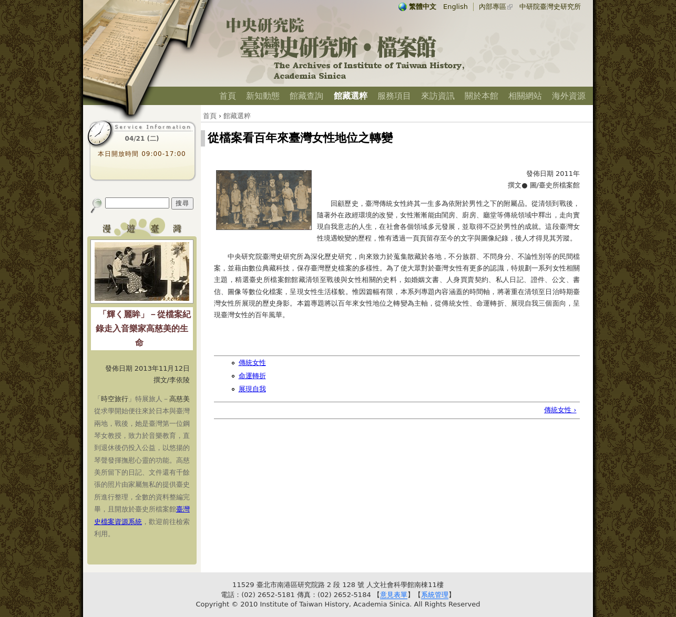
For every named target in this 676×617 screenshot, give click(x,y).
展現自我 (252, 389)
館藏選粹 (350, 96)
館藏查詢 (306, 96)
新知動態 (263, 96)
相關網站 (525, 96)
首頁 (227, 96)
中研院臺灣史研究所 (550, 7)
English (455, 7)
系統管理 (434, 595)
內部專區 (492, 7)
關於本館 (481, 96)
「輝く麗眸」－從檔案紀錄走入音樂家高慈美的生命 (143, 328)
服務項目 (394, 96)
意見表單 (393, 595)
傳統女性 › (560, 410)
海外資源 (569, 96)
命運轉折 (252, 376)
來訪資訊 (438, 96)
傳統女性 (252, 363)
